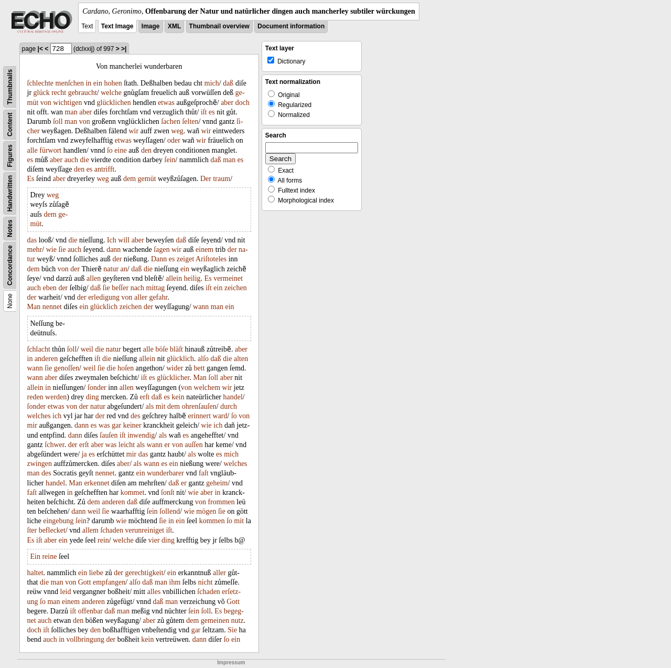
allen (93, 278)
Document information (290, 26)
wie (51, 249)
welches (39, 416)
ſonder (97, 387)
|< (40, 48)
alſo (203, 359)
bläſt (176, 349)
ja (84, 454)
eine (120, 150)
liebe (96, 573)
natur (110, 269)
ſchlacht (38, 349)
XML (174, 26)
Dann (159, 259)
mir (32, 425)
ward (220, 416)
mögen (206, 511)
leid (65, 592)
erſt (145, 397)
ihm (175, 582)
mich (211, 83)
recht (58, 93)
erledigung (104, 297)
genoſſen (66, 368)
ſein (170, 160)
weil (87, 349)
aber (227, 103)
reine (49, 556)
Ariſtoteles (211, 259)
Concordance (10, 265)
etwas (166, 103)
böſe (161, 349)
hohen (113, 83)
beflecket (52, 530)
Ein (35, 556)
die (84, 160)
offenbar (90, 611)
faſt (204, 473)
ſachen (170, 121)
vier (154, 540)
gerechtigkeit (144, 573)
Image (151, 26)
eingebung (58, 521)
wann (201, 307)
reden (35, 397)
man (71, 112)
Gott (84, 582)
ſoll (58, 121)
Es (31, 179)
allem (90, 530)
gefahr (158, 297)
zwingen (39, 464)
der (232, 249)
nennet (52, 307)
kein (178, 397)
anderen (46, 359)
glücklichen (114, 103)
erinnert (199, 416)
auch (71, 160)
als (150, 406)
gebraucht (82, 93)
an (124, 269)
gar (116, 425)
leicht (126, 445)
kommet (133, 492)
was (104, 425)
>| (123, 48)
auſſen (193, 445)
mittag (155, 288)
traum (221, 179)
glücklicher (173, 377)
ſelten (190, 121)
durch (228, 406)
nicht (205, 582)
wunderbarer (165, 473)
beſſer (120, 288)
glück (42, 93)
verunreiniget (144, 530)
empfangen (109, 582)
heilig (192, 278)
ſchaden (111, 530)
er (167, 445)
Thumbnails (10, 86)
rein (103, 540)
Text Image (117, 26)
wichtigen (67, 103)
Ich (111, 240)
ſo (110, 150)
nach (137, 288)
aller (140, 297)
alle (32, 150)
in (88, 83)
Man (34, 307)
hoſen (125, 368)
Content (10, 124)
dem (129, 179)
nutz (237, 620)
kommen (212, 521)
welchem (207, 387)
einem (204, 249)
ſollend (169, 511)
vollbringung (85, 639)
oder (173, 140)
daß (228, 83)
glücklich (103, 307)
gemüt (147, 179)
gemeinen (215, 620)
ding (92, 397)
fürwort (50, 150)
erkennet (96, 483)
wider (174, 368)
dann (113, 249)
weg (177, 131)
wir (134, 131)
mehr (34, 249)
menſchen (70, 83)
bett (199, 368)
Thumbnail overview (219, 26)
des (135, 416)
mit (161, 406)
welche (111, 93)
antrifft (104, 169)
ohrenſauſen (199, 406)
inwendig (141, 435)
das (32, 240)
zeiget (185, 259)
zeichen (235, 288)
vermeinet (228, 278)
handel (233, 397)
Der (205, 179)
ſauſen (108, 435)
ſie (62, 249)
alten (241, 359)
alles (154, 592)
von (45, 103)
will (123, 240)
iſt (204, 112)
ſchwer (54, 445)
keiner (132, 425)
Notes (10, 228)
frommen (221, 502)
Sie (232, 630)
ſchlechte (40, 83)
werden (56, 397)
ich (56, 416)
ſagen (161, 249)
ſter (32, 530)
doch (242, 103)
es (212, 112)
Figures (10, 155)
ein (97, 83)
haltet (35, 573)
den (146, 150)
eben (49, 288)
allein (174, 278)
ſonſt (168, 492)
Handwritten (10, 193)
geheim (217, 483)
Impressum (231, 662)
